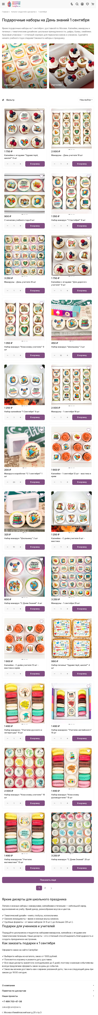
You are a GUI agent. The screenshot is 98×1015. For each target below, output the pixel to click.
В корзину (35, 164)
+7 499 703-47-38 (12, 1001)
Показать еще (48, 880)
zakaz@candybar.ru (11, 1007)
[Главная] (14, 4)
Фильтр (8, 100)
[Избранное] (87, 4)
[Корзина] (92, 4)
